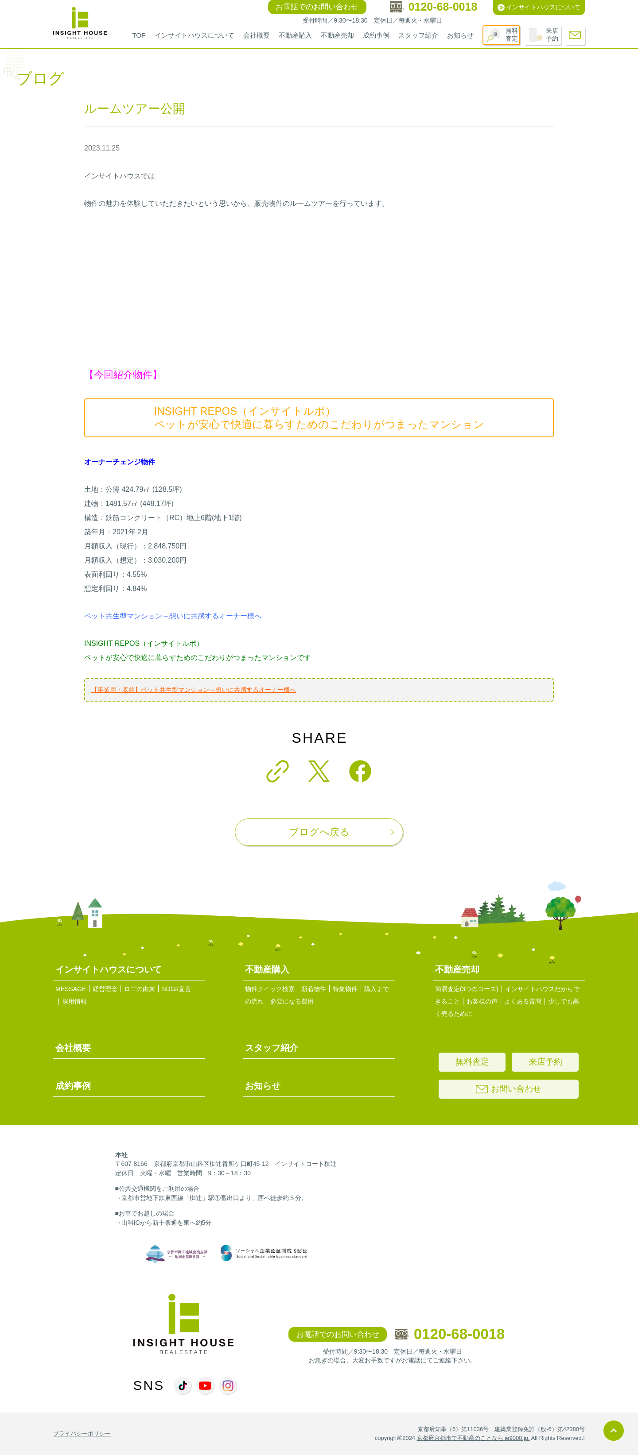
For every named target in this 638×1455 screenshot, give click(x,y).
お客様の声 (482, 1001)
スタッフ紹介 (418, 35)
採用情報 (74, 1001)
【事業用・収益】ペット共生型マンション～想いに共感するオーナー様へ (193, 689)
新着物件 (313, 988)
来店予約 (552, 34)
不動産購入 (295, 35)
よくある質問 (522, 1001)
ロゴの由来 (139, 988)
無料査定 (512, 34)
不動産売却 (337, 35)
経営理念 (105, 988)
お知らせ (460, 35)
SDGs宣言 (176, 988)
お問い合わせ (508, 1088)
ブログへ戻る (319, 831)
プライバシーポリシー (82, 1433)
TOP (139, 35)
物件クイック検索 (270, 988)
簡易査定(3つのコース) (466, 988)
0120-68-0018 (450, 1334)
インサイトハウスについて (194, 35)
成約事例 (376, 35)
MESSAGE (70, 988)
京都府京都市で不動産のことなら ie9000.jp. (473, 1438)
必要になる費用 (292, 1001)
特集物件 (345, 988)
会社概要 (256, 35)
